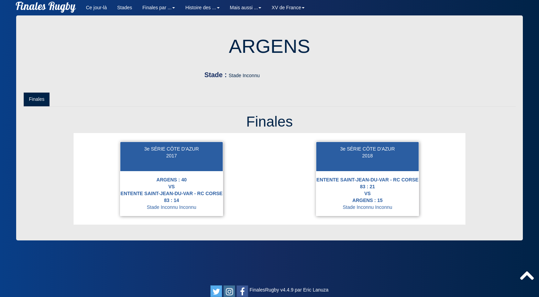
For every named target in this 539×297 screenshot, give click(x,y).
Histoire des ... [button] (202, 7)
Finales (36, 142)
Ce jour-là (96, 7)
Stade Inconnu (326, 75)
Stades (124, 7)
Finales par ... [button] (158, 7)
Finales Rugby (45, 7)
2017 (171, 199)
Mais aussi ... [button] (246, 7)
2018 (367, 199)
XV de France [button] (288, 7)
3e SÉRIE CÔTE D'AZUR (171, 192)
